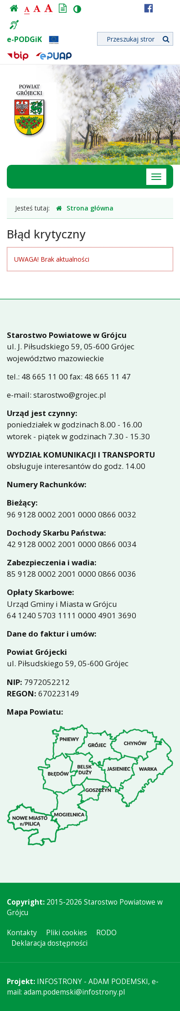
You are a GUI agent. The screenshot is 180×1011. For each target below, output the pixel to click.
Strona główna (84, 208)
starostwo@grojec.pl (69, 395)
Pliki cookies (66, 932)
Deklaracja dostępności (49, 943)
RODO (106, 932)
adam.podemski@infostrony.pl (74, 992)
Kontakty (22, 932)
